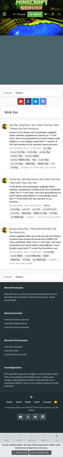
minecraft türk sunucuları (15, 354)
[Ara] (59, 14)
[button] (4, 14)
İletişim (9, 402)
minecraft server (11, 351)
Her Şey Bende (16, 148)
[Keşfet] (52, 14)
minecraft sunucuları (13, 347)
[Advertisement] (31, 51)
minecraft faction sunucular (16, 319)
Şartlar (19, 402)
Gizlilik (28, 402)
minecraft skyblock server (15, 323)
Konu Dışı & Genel (48, 167)
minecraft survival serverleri (16, 327)
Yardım (37, 402)
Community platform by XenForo (30, 407)
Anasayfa (47, 402)
